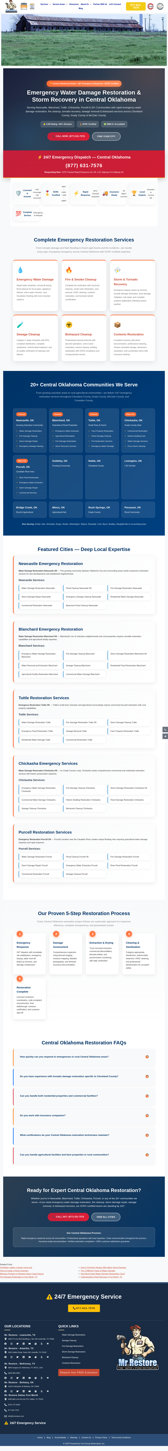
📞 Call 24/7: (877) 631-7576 (68, 1221)
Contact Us (87, 1442)
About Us (86, 4)
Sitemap (73, 1442)
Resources (74, 4)
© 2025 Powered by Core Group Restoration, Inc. (84, 1448)
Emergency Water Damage (35, 279)
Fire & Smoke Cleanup (80, 279)
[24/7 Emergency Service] (49, 1301)
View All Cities (106, 1221)
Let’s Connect (115, 4)
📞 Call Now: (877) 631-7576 (68, 136)
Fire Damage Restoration (73, 1350)
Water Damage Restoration (73, 1339)
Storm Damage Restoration (73, 1356)
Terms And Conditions (124, 1442)
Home (37, 1442)
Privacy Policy (103, 1442)
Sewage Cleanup (28, 334)
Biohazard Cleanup (78, 334)
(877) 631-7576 (84, 165)
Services (46, 4)
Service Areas (60, 4)
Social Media (59, 1442)
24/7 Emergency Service (88, 1301)
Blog (81, 8)
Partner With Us (100, 4)
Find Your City (106, 136)
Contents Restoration (129, 334)
